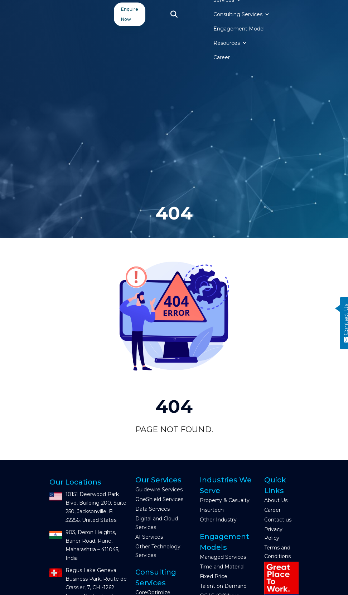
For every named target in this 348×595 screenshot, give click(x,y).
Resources (230, 43)
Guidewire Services (159, 489)
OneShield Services (159, 499)
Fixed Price (213, 576)
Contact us (277, 519)
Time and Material (222, 566)
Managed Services (223, 557)
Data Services (152, 509)
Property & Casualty (225, 500)
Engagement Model (239, 28)
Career (221, 57)
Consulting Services (241, 14)
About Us (275, 500)
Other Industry (218, 519)
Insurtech (212, 510)
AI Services (149, 537)
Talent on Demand (223, 586)
